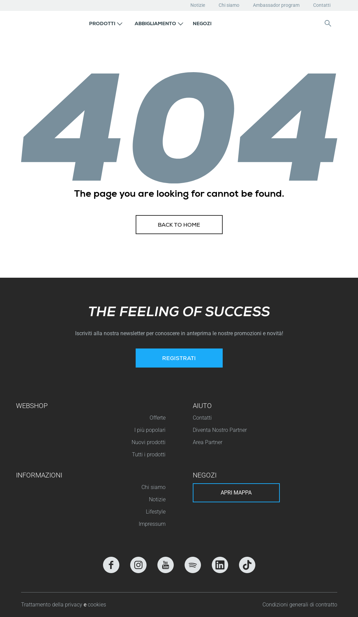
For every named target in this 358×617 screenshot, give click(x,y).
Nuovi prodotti (149, 442)
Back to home (179, 225)
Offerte (158, 418)
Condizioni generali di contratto (299, 604)
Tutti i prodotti (149, 454)
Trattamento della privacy (52, 604)
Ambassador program (276, 5)
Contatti (321, 5)
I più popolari (150, 430)
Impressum (152, 524)
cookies (97, 604)
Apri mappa (236, 492)
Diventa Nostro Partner (220, 430)
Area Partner (207, 442)
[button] (105, 23)
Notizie (197, 5)
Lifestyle (156, 511)
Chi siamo (229, 5)
